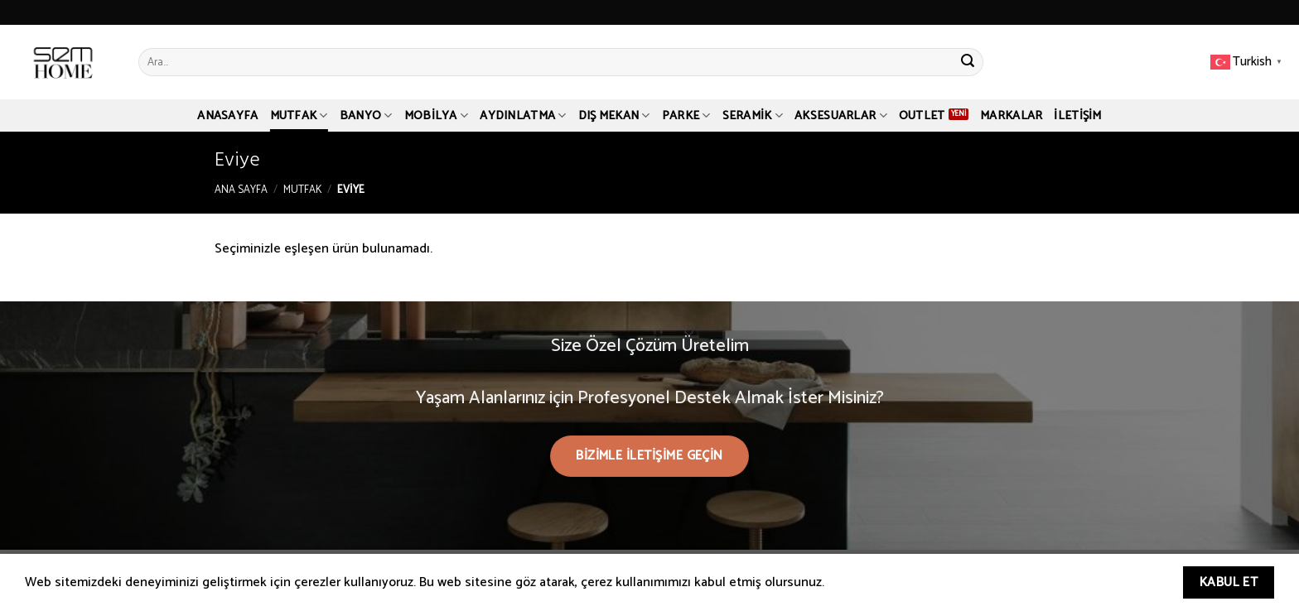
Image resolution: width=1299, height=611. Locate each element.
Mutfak (299, 116)
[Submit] (968, 62)
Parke (686, 116)
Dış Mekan (614, 116)
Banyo (366, 116)
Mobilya (436, 116)
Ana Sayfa (241, 190)
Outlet (922, 116)
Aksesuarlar (840, 116)
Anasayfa (227, 116)
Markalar (1011, 116)
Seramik (753, 116)
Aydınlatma (523, 116)
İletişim (1077, 116)
